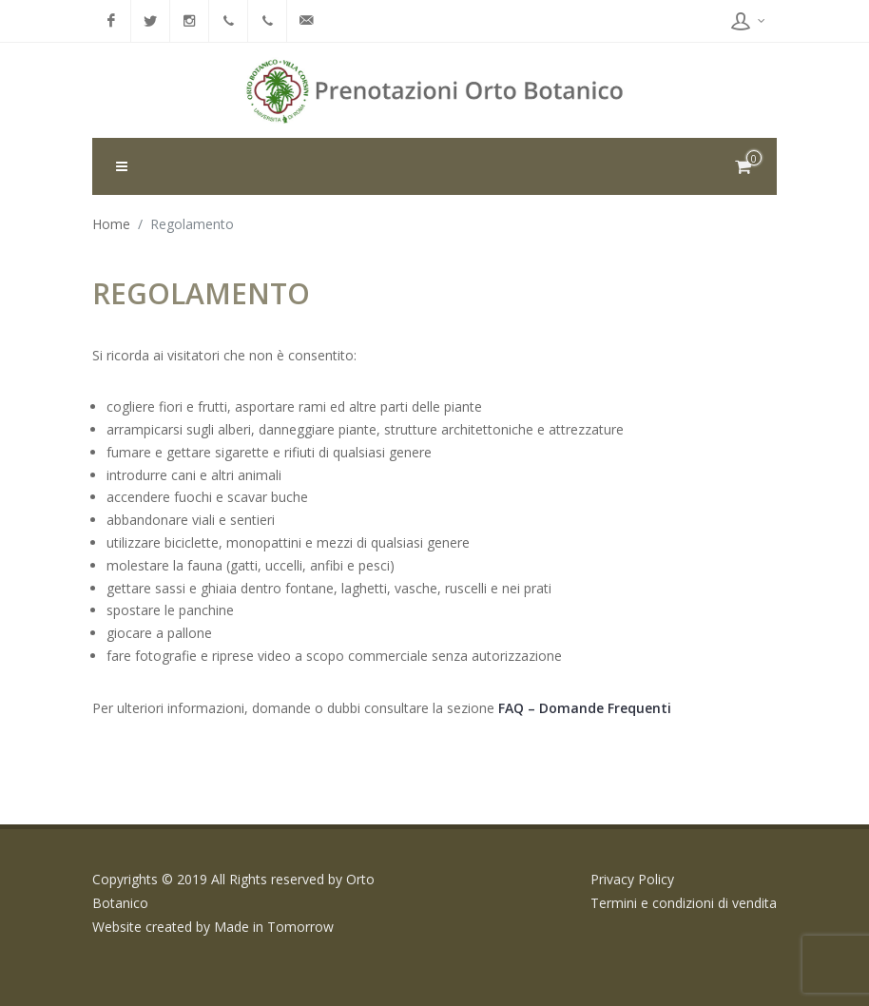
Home (111, 224)
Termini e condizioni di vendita (683, 903)
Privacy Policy (632, 879)
